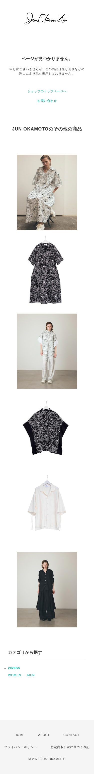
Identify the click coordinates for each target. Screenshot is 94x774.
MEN (31, 675)
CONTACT (71, 735)
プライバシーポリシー (20, 747)
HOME (20, 735)
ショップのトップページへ (47, 91)
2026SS (14, 668)
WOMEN (14, 675)
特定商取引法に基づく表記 (70, 747)
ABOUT (44, 735)
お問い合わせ (47, 101)
